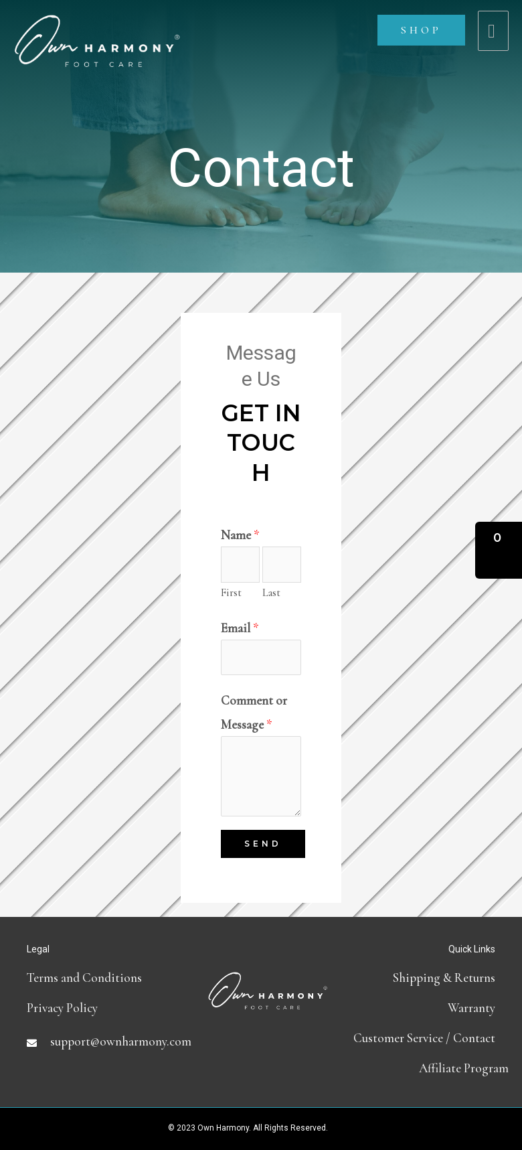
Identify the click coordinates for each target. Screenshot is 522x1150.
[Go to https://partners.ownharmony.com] (428, 1068)
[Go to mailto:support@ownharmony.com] (107, 1041)
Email (240, 628)
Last (271, 592)
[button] (498, 550)
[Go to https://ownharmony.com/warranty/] (428, 1007)
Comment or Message (254, 712)
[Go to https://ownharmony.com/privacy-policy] (107, 1007)
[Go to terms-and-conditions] (107, 977)
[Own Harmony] (97, 30)
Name (240, 535)
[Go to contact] (428, 1038)
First (231, 592)
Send (263, 844)
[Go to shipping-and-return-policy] (428, 977)
